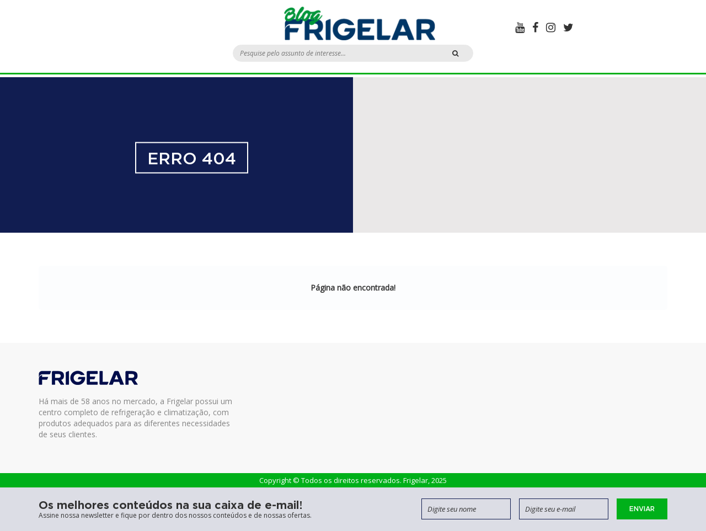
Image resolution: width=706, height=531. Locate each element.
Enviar (642, 508)
